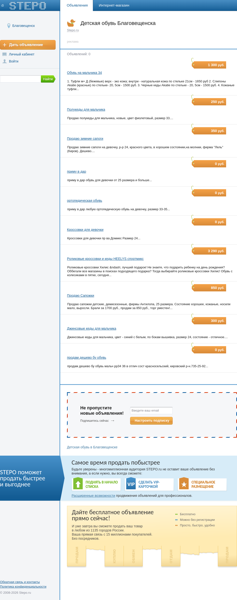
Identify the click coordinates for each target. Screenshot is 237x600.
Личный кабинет (21, 54)
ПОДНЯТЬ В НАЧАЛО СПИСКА (102, 484)
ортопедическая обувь (84, 201)
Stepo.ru (73, 30)
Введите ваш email (145, 410)
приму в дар (76, 171)
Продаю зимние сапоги (85, 138)
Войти (13, 61)
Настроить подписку (152, 420)
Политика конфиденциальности (23, 586)
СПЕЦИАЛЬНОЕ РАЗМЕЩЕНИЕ (203, 484)
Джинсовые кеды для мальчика (91, 328)
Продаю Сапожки (80, 295)
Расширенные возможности (93, 496)
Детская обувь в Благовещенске (92, 447)
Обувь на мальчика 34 (84, 73)
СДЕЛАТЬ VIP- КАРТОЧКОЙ (149, 484)
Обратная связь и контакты (20, 582)
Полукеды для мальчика (86, 109)
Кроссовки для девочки (85, 230)
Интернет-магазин (114, 5)
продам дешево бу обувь (86, 357)
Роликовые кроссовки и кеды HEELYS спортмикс (105, 259)
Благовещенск (23, 25)
